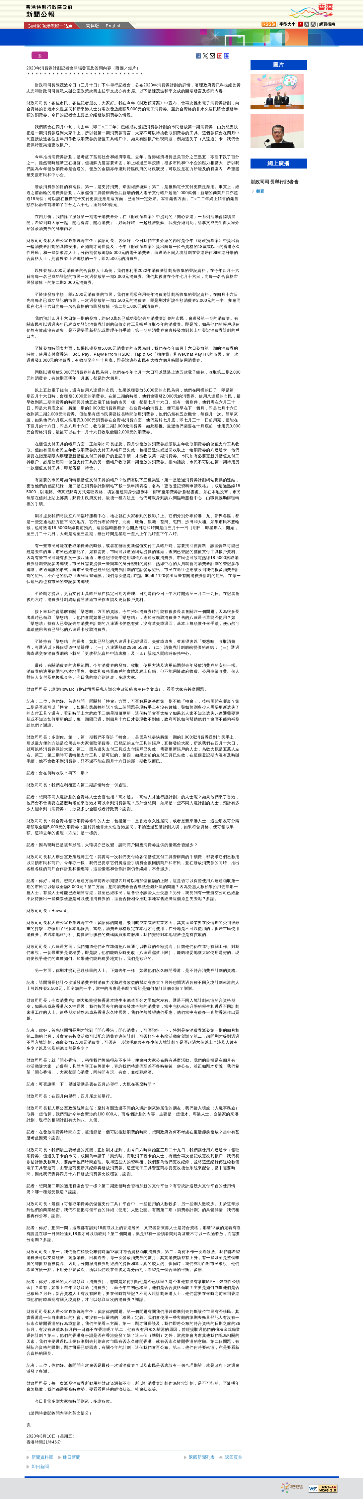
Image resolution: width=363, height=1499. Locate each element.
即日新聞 (40, 1466)
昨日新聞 (71, 1457)
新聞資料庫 (42, 1457)
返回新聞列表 (202, 1457)
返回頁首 (233, 1457)
